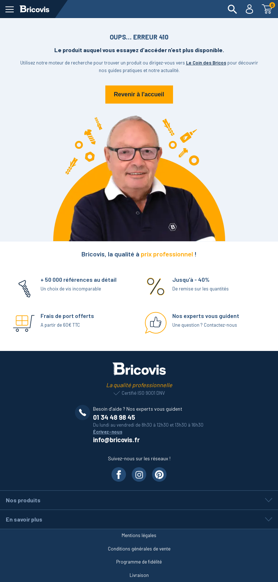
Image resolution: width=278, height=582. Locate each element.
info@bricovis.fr (116, 440)
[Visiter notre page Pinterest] (159, 474)
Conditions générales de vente (139, 549)
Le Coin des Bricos (206, 63)
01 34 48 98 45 (114, 417)
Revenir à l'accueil (139, 94)
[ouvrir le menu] (9, 9)
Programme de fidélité (139, 562)
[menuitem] (232, 9)
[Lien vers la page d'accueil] (34, 9)
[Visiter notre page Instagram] (139, 474)
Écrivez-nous (107, 432)
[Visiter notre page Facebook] (118, 474)
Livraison (139, 575)
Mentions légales (139, 535)
